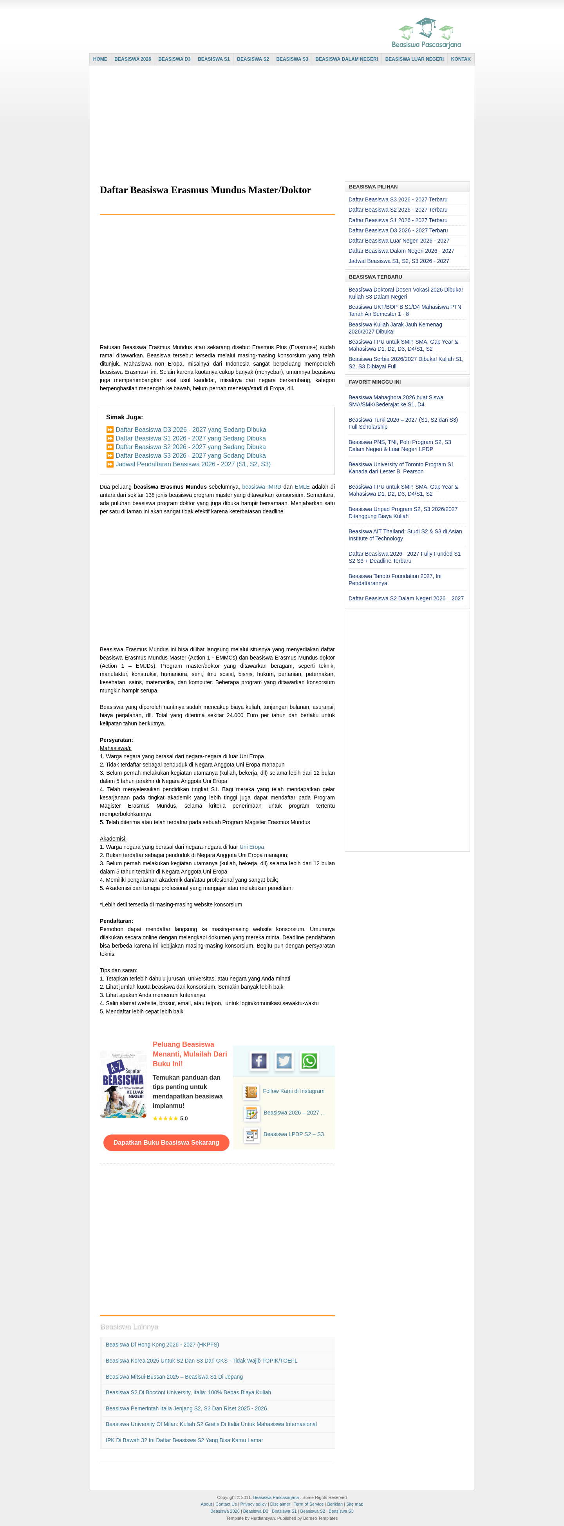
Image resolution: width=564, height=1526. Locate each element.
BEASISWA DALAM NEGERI (347, 59)
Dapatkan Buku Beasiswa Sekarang (166, 1142)
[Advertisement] (280, 124)
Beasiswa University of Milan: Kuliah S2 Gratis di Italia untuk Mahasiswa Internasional (211, 1424)
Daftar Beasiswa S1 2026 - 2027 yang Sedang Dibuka (191, 438)
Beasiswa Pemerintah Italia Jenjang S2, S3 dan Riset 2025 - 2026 (186, 1408)
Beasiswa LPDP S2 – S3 (294, 1134)
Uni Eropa (252, 847)
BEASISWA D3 (174, 59)
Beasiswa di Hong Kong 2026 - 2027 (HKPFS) (162, 1344)
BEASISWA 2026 (132, 59)
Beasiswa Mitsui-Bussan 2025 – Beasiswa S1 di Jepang (174, 1377)
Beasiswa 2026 (225, 1511)
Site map (354, 1504)
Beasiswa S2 (312, 1511)
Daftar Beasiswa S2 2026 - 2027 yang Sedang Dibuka (191, 447)
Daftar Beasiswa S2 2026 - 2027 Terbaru (398, 210)
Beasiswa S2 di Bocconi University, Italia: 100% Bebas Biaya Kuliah (188, 1392)
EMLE (302, 487)
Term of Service (309, 1504)
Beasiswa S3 (341, 1511)
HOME (100, 59)
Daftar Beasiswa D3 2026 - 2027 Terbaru (398, 230)
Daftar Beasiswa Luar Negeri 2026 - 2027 (399, 240)
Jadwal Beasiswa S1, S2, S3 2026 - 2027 (399, 261)
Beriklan (335, 1504)
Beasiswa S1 (284, 1511)
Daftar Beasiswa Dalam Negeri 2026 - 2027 (401, 251)
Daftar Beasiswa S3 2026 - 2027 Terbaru (398, 199)
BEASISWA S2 (253, 59)
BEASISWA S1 (214, 59)
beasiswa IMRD (262, 487)
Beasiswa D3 (255, 1511)
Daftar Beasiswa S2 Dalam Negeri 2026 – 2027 (406, 598)
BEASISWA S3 (292, 59)
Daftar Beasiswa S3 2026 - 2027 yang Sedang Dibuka (191, 455)
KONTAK (461, 59)
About (206, 1504)
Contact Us (226, 1504)
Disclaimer (280, 1504)
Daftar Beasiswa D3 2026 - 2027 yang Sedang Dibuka (191, 429)
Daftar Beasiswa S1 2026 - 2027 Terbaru (398, 220)
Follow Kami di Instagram (293, 1091)
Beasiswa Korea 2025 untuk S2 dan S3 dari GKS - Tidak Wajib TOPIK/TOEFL (202, 1360)
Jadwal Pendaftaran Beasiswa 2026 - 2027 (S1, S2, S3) (193, 464)
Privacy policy (253, 1504)
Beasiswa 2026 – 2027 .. (294, 1112)
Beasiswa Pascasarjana (276, 1497)
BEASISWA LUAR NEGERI (414, 59)
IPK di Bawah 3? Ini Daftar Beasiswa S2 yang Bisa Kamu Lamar (184, 1440)
